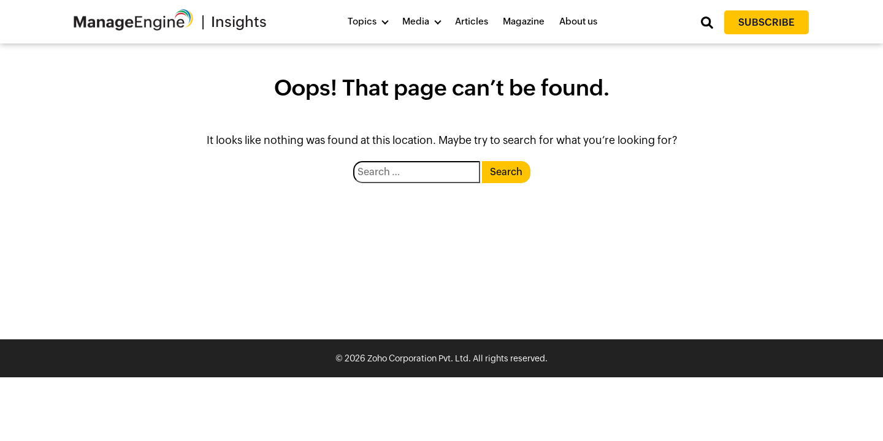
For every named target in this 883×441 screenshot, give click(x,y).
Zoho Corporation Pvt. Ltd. (419, 358)
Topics (362, 21)
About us (578, 21)
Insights (239, 21)
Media (415, 21)
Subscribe (766, 22)
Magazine (524, 21)
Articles (471, 21)
